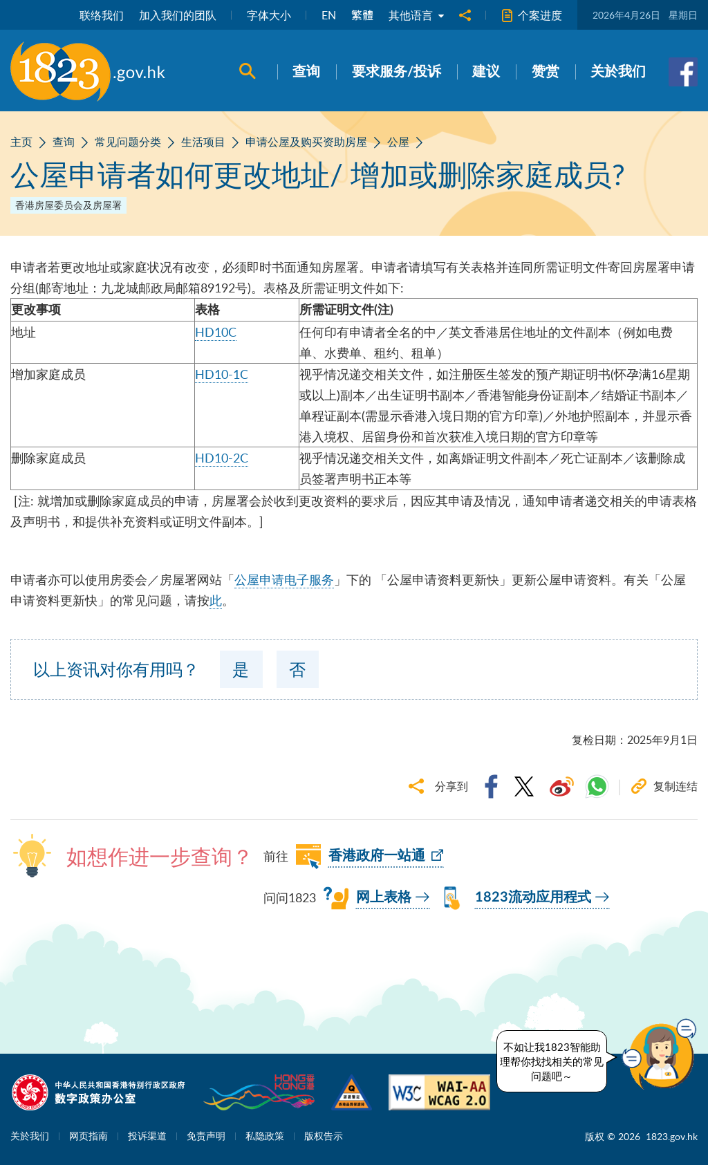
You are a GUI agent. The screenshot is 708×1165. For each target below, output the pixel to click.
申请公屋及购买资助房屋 (306, 141)
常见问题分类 (128, 141)
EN (329, 15)
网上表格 (383, 897)
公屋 (398, 141)
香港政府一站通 (376, 856)
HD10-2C (221, 457)
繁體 (362, 15)
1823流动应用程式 (533, 897)
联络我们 (102, 15)
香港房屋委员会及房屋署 (68, 205)
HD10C (215, 332)
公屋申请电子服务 (284, 579)
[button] (662, 1054)
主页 (21, 141)
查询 (64, 141)
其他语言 (416, 15)
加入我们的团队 (177, 15)
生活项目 (203, 141)
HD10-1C (221, 374)
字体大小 (269, 15)
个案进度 (531, 15)
